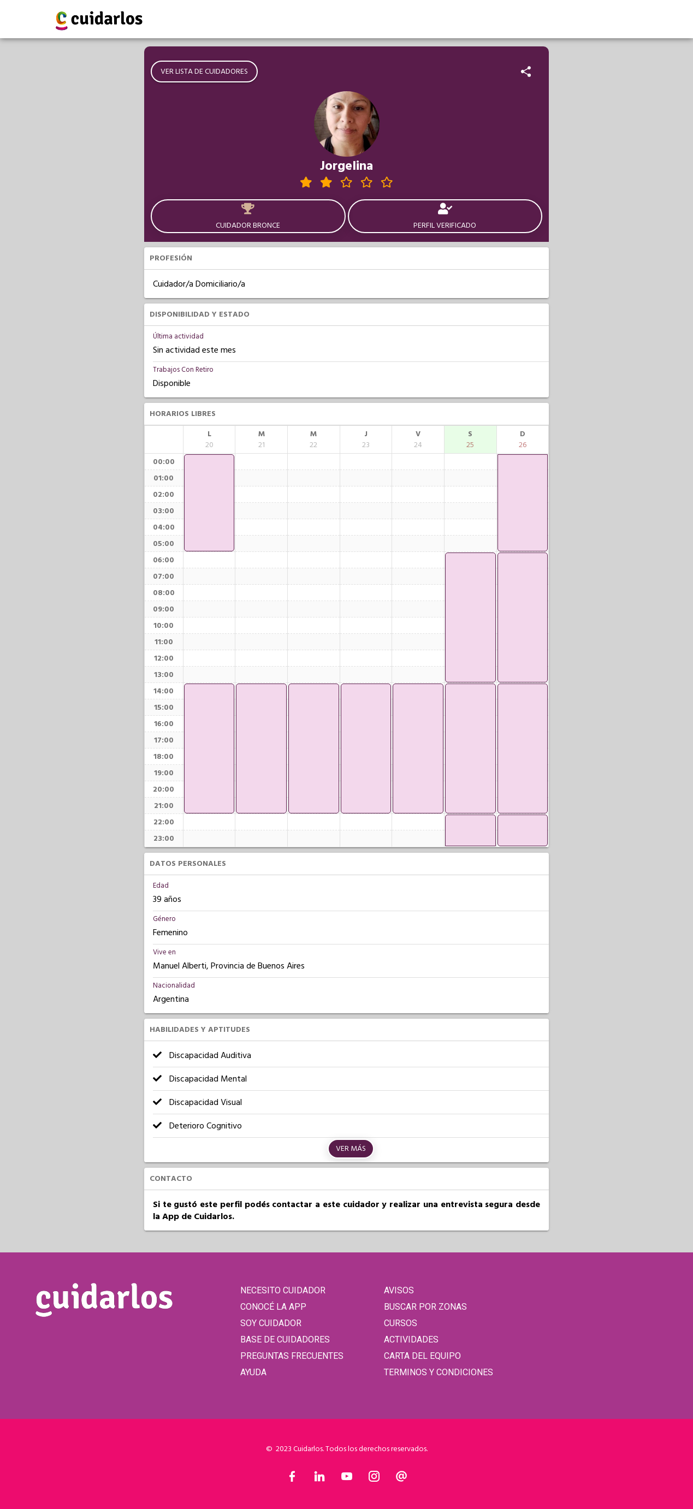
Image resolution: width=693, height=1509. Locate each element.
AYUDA (253, 1372)
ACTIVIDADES (411, 1339)
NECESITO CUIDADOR (282, 1290)
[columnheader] (209, 439)
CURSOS (400, 1323)
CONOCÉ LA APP (273, 1307)
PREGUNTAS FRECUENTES (291, 1356)
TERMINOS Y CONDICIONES (438, 1372)
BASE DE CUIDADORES (285, 1339)
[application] (209, 502)
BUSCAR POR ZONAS (425, 1307)
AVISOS (399, 1290)
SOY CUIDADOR (270, 1323)
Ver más (351, 1148)
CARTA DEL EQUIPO (422, 1356)
